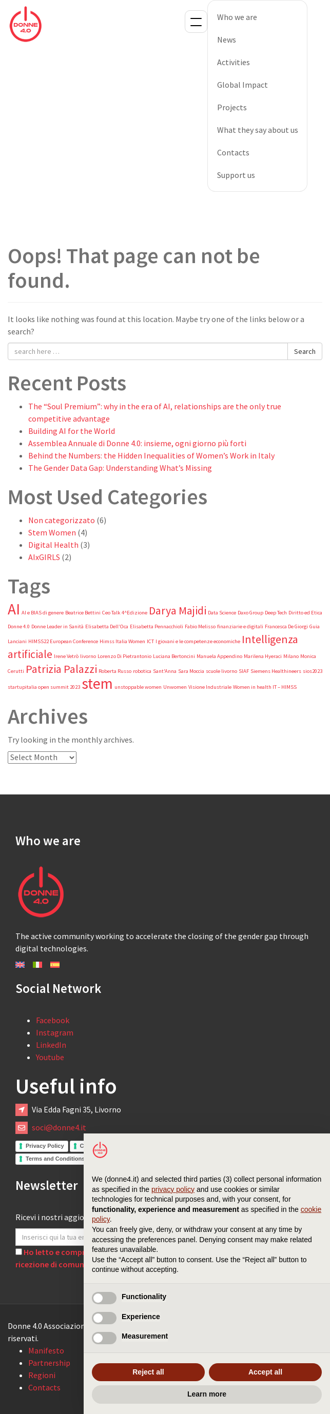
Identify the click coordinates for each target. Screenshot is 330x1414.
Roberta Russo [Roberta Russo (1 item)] (115, 671)
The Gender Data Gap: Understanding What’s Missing (120, 468)
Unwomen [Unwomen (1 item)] (175, 687)
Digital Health (53, 545)
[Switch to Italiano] (37, 964)
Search (305, 351)
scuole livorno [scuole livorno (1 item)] (221, 671)
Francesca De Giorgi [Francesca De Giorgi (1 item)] (286, 626)
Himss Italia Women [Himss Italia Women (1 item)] (122, 641)
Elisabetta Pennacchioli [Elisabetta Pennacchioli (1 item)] (156, 626)
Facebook (52, 1020)
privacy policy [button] (173, 1189)
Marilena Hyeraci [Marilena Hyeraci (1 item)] (263, 656)
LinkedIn (51, 1045)
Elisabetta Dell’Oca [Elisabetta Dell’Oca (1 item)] (106, 626)
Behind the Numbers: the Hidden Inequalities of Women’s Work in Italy (151, 455)
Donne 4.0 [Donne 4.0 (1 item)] (19, 626)
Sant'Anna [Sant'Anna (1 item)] (165, 671)
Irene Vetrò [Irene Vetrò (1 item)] (66, 656)
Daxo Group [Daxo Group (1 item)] (250, 612)
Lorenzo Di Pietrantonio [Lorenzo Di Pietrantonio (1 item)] (124, 656)
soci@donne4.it (59, 1127)
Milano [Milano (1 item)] (291, 656)
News (226, 39)
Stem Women (52, 532)
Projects (232, 107)
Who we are (237, 17)
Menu (196, 21)
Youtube (50, 1057)
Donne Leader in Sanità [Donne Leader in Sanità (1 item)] (57, 626)
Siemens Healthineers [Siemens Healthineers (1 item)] (275, 671)
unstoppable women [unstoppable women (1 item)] (138, 687)
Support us (236, 175)
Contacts (233, 152)
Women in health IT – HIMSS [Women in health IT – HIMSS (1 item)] (265, 687)
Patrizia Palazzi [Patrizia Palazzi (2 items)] (61, 669)
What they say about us (257, 130)
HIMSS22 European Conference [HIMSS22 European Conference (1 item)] (63, 641)
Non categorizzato (61, 520)
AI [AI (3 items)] (14, 609)
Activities (233, 62)
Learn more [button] (206, 1394)
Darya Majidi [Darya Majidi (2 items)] (177, 610)
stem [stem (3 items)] (97, 683)
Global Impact (242, 84)
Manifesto (46, 1350)
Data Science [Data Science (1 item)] (222, 612)
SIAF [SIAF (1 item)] (244, 671)
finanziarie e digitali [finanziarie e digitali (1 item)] (240, 626)
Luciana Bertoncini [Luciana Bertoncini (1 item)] (174, 656)
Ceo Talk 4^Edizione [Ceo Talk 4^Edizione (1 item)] (124, 612)
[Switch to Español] (55, 964)
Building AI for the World (71, 431)
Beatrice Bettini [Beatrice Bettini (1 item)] (83, 612)
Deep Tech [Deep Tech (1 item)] (276, 612)
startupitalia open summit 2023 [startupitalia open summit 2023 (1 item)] (44, 687)
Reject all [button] (148, 1372)
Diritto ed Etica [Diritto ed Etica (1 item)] (305, 612)
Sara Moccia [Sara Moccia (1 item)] (191, 671)
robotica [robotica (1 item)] (142, 671)
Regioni (41, 1375)
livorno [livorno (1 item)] (88, 656)
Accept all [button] (265, 1372)
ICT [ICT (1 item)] (150, 641)
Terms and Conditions (55, 1159)
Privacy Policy (45, 1146)
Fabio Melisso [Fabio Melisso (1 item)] (200, 626)
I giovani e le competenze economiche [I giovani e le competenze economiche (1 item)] (198, 641)
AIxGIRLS (44, 557)
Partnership (49, 1363)
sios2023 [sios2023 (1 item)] (312, 671)
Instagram (54, 1032)
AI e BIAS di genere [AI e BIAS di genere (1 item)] (43, 612)
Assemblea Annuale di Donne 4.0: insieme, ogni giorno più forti (137, 443)
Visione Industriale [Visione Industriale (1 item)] (209, 687)
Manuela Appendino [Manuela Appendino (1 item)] (219, 656)
